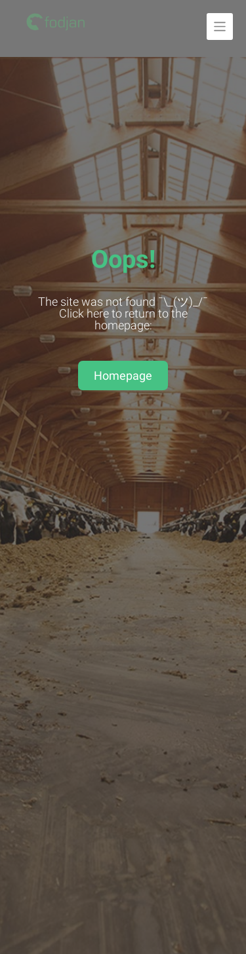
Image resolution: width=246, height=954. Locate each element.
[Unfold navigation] (220, 26)
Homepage (123, 375)
